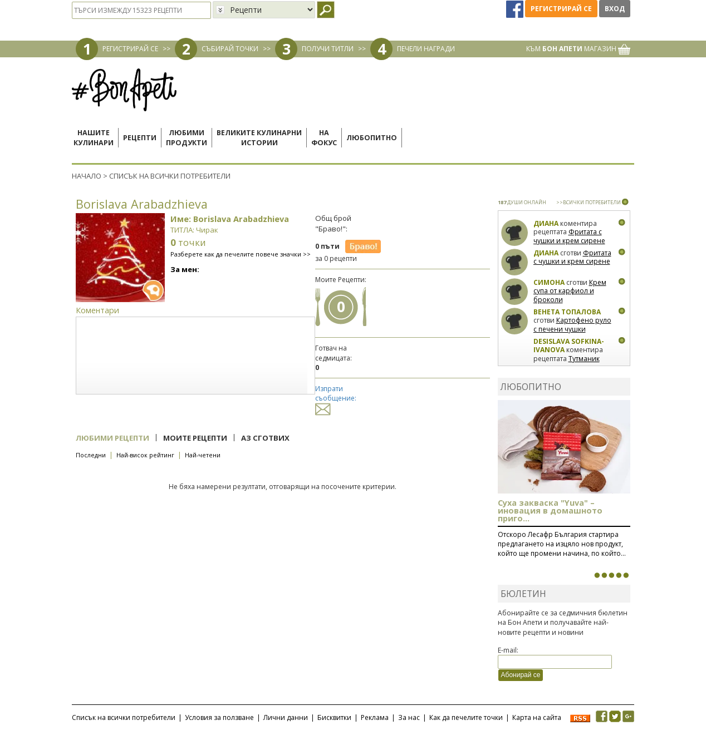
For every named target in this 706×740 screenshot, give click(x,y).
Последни (91, 455)
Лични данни (285, 717)
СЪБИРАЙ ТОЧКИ (230, 48)
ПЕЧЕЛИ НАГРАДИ (426, 48)
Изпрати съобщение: (335, 398)
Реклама (375, 717)
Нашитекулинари (93, 137)
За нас (409, 717)
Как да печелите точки (466, 717)
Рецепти (139, 137)
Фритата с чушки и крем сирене (569, 236)
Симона (549, 282)
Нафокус (324, 137)
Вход (615, 8)
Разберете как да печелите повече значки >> (240, 254)
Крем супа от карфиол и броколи (569, 291)
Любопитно (371, 137)
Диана (545, 223)
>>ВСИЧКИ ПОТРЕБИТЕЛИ (588, 202)
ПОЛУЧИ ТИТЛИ (328, 48)
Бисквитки (334, 717)
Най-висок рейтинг (145, 455)
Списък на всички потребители (123, 717)
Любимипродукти (186, 137)
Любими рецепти (112, 438)
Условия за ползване (219, 717)
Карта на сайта (536, 717)
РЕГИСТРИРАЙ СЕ (130, 48)
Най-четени (202, 455)
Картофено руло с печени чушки (572, 324)
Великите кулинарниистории (259, 137)
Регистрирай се (561, 8)
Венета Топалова (567, 312)
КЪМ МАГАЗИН (578, 48)
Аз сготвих (265, 438)
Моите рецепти (195, 438)
